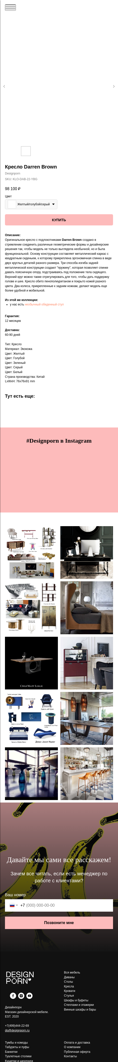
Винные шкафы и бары (80, 1009)
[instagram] (21, 997)
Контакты (70, 1056)
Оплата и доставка (77, 1042)
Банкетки (11, 1052)
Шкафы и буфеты (76, 1000)
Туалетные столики (18, 1056)
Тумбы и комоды (16, 1042)
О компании (72, 1047)
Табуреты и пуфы (17, 1047)
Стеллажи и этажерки (79, 1005)
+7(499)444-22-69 (17, 1025)
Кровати (69, 991)
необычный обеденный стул (44, 304)
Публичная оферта (77, 1052)
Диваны (69, 977)
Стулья (69, 995)
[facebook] (13, 997)
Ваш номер (15, 895)
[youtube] (29, 997)
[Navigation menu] (10, 7)
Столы (68, 981)
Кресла (69, 986)
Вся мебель (72, 972)
